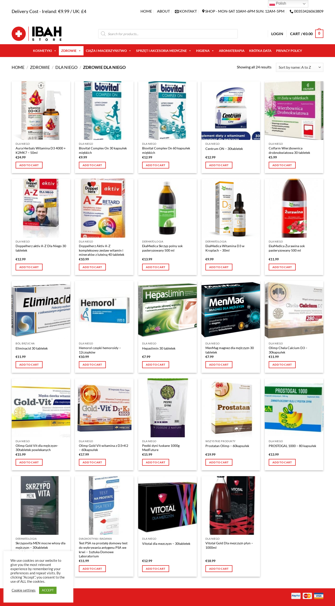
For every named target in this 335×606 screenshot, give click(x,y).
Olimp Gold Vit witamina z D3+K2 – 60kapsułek (103, 448)
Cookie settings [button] (24, 590)
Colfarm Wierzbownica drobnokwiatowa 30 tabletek (289, 150)
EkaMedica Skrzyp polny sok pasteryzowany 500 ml (162, 248)
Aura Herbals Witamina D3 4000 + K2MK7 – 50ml (41, 150)
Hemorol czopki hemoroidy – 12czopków (100, 350)
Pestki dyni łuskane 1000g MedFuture (161, 448)
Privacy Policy (289, 51)
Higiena (205, 50)
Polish (277, 4)
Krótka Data (260, 51)
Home (146, 11)
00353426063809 (308, 11)
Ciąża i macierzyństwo (108, 50)
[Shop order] (299, 67)
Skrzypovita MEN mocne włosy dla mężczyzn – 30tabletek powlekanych (40, 547)
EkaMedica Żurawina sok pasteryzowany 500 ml (287, 248)
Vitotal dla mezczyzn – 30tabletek (166, 543)
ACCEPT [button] (48, 590)
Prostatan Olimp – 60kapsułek (227, 446)
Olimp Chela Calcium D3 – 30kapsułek (288, 350)
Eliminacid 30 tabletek (32, 348)
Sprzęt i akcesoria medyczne (163, 50)
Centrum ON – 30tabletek (224, 149)
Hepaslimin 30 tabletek (158, 348)
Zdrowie (71, 50)
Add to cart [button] (29, 165)
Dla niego (66, 67)
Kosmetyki (45, 50)
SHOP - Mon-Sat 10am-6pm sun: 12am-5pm (245, 11)
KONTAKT (188, 11)
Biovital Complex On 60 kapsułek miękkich (166, 150)
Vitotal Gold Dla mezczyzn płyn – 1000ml (229, 545)
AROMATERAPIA (232, 51)
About (163, 11)
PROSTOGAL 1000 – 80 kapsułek (292, 446)
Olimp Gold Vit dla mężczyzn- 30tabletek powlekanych (37, 448)
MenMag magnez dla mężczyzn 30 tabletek (229, 350)
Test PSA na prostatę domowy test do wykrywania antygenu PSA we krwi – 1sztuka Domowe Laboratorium (103, 549)
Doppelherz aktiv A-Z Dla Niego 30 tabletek (41, 248)
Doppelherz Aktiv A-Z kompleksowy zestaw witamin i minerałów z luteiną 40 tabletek (101, 250)
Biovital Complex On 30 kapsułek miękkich (103, 150)
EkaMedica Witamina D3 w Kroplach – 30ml (225, 248)
